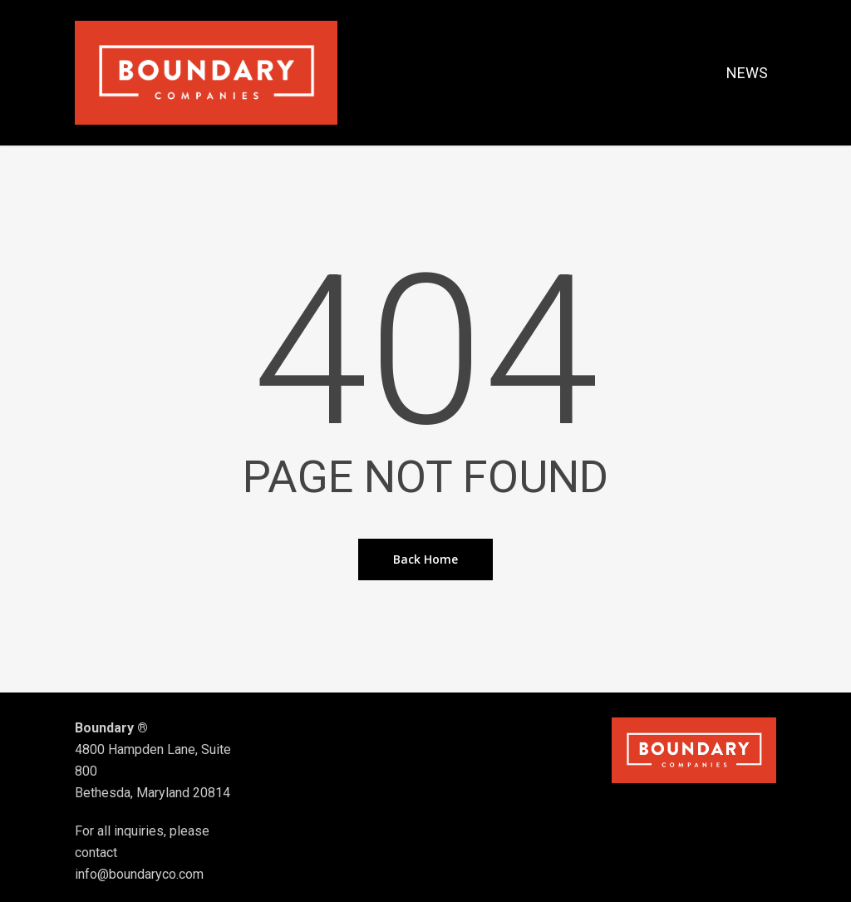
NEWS (747, 72)
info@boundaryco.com (139, 874)
